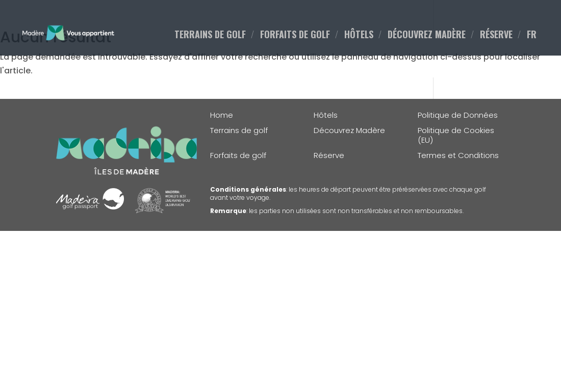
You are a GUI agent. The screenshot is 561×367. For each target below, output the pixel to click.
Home (221, 115)
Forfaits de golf (238, 155)
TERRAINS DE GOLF (210, 36)
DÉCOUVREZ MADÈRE (427, 36)
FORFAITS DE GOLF (295, 36)
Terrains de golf (239, 130)
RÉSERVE (496, 36)
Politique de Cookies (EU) (456, 135)
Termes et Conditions (458, 155)
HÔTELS (358, 36)
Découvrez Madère (349, 130)
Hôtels (326, 115)
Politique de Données (458, 115)
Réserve (329, 155)
